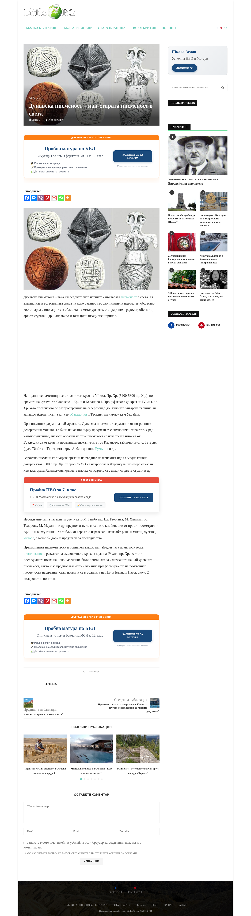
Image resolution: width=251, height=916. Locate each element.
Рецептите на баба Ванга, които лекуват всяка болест (213, 296)
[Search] (225, 28)
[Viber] (40, 198)
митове (29, 538)
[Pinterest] (221, 28)
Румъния (102, 449)
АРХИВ (183, 905)
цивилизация (34, 553)
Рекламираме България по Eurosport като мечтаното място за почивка (213, 220)
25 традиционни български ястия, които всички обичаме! (181, 259)
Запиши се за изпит (133, 497)
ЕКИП (155, 905)
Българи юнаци (78, 28)
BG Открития (144, 28)
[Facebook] (217, 28)
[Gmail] (54, 198)
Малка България (41, 28)
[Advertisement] (91, 358)
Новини (169, 28)
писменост (129, 297)
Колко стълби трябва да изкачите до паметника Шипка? (181, 218)
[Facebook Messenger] (34, 198)
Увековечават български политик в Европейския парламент (193, 181)
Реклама (141, 905)
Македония (79, 414)
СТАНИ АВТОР (122, 905)
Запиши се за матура (133, 156)
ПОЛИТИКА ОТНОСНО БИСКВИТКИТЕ (86, 905)
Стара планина (112, 28)
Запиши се (184, 68)
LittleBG (36, 120)
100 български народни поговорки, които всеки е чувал (182, 296)
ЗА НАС (168, 905)
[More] (68, 198)
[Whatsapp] (61, 198)
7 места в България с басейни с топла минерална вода (211, 259)
